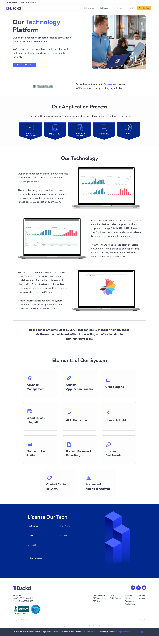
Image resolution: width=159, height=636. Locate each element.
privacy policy (125, 632)
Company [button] (122, 8)
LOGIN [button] (132, 8)
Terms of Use (134, 619)
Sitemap (127, 619)
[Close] (142, 632)
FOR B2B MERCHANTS (28, 2)
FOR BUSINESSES (12, 2)
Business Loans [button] (90, 8)
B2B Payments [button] (106, 8)
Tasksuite (109, 84)
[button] (13, 8)
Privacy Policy (142, 619)
